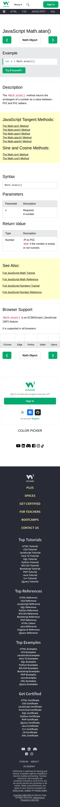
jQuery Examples (28, 684)
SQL (53, 11)
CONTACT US (30, 528)
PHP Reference (28, 620)
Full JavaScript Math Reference (20, 279)
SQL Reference (28, 607)
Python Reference (28, 610)
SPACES (30, 496)
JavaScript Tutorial (30, 552)
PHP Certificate (30, 719)
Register (36, 419)
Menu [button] (18, 4)
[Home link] (6, 4)
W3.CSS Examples (28, 668)
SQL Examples (28, 661)
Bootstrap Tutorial (30, 568)
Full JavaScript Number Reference (22, 292)
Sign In (30, 401)
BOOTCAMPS (30, 520)
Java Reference (28, 626)
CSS (24, 11)
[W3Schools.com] (30, 479)
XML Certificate (30, 735)
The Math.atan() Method (16, 133)
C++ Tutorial (30, 578)
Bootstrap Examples (28, 671)
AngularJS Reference (28, 629)
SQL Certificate (30, 713)
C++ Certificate (30, 729)
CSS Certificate (30, 703)
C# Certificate (30, 732)
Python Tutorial (30, 562)
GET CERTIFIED (30, 504)
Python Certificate (30, 716)
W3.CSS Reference (28, 613)
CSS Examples (28, 652)
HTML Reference (28, 597)
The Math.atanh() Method (17, 141)
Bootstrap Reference (28, 616)
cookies (27, 790)
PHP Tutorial (30, 571)
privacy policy (41, 790)
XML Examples (28, 681)
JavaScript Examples (28, 655)
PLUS (30, 487)
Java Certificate (30, 725)
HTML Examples (28, 648)
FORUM (23, 761)
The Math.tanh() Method (16, 130)
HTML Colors (28, 623)
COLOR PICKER (30, 430)
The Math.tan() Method (16, 126)
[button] (28, 4)
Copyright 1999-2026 (22, 795)
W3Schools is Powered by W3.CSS (33, 799)
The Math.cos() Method (16, 158)
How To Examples (28, 658)
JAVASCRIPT (39, 11)
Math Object (29, 40)
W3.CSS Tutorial (30, 565)
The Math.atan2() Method (17, 137)
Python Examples (28, 664)
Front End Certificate (30, 709)
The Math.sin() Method (15, 154)
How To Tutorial (30, 555)
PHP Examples (28, 674)
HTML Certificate (30, 700)
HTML (13, 11)
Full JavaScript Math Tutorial (19, 273)
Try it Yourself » (14, 70)
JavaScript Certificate (30, 706)
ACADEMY (29, 766)
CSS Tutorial (30, 549)
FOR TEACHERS (30, 512)
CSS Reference (28, 600)
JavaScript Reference (28, 603)
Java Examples (28, 677)
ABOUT (35, 761)
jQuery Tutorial (30, 581)
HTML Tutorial (30, 546)
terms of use (18, 790)
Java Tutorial (30, 575)
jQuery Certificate (30, 722)
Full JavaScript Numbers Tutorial (21, 285)
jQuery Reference (28, 632)
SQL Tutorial (30, 559)
